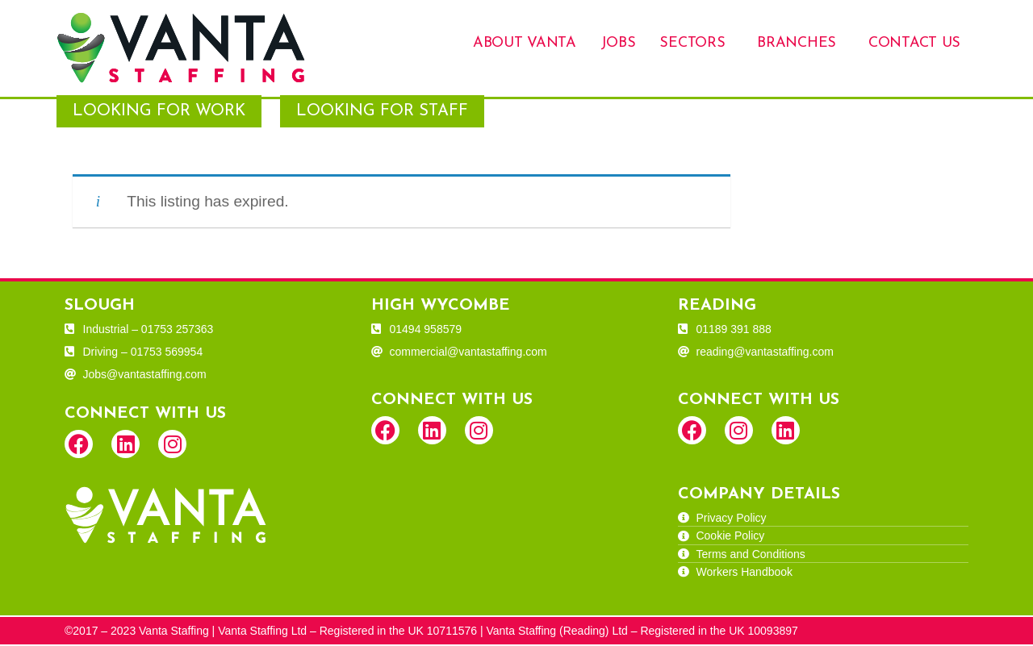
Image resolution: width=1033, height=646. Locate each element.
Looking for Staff (382, 113)
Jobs (618, 43)
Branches (796, 43)
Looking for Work (159, 113)
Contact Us (914, 43)
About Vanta (524, 43)
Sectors (692, 43)
